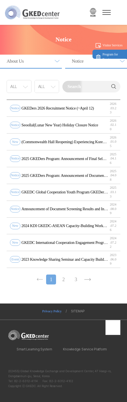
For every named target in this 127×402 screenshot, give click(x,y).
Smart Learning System (34, 349)
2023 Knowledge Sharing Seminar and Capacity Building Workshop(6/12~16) (65, 259)
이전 (39, 279)
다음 (87, 279)
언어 (93, 12)
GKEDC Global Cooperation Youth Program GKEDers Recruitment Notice (65, 192)
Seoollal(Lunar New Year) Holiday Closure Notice (60, 125)
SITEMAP (78, 311)
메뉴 (106, 12)
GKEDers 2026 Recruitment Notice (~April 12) (58, 108)
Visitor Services (112, 45)
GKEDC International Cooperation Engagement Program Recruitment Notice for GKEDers (65, 242)
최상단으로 (112, 327)
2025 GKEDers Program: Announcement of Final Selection (65, 158)
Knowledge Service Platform (85, 349)
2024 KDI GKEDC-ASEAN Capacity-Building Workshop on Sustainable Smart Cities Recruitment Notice (65, 225)
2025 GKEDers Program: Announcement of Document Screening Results (65, 175)
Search (113, 86)
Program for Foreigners (110, 56)
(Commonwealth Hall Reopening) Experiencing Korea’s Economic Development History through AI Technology (65, 142)
